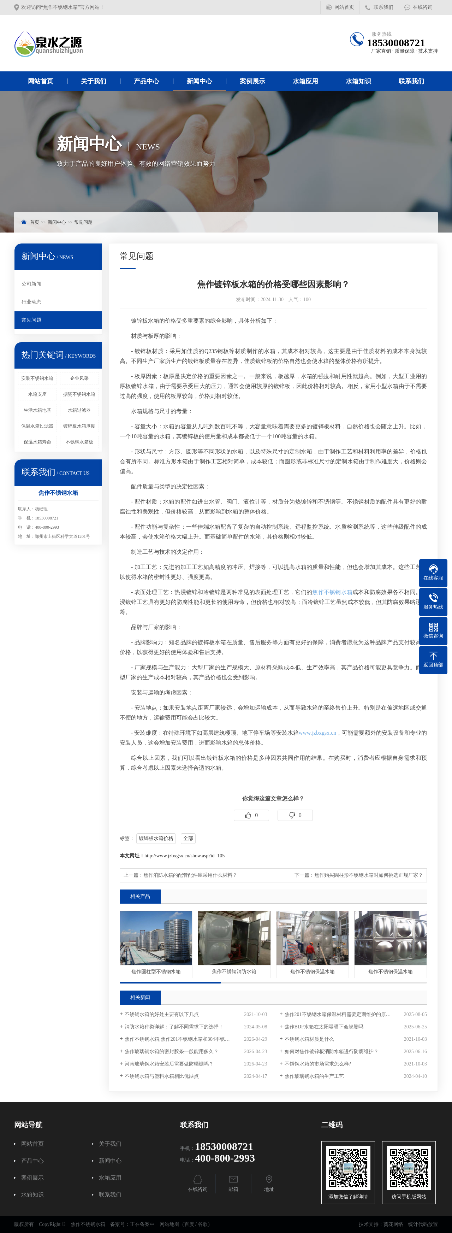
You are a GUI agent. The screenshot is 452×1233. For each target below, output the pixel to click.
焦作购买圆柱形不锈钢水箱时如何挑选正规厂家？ (368, 875)
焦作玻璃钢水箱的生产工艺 (314, 1076)
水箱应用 (305, 81)
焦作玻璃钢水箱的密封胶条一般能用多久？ (172, 1051)
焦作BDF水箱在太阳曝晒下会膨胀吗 (324, 1026)
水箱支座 (37, 394)
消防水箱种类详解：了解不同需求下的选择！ (174, 1026)
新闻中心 (199, 81)
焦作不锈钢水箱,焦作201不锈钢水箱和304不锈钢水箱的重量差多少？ (196, 1039)
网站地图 (169, 1224)
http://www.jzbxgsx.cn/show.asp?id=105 (184, 855)
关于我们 (93, 81)
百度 (189, 1224)
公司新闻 (31, 284)
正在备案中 (142, 1224)
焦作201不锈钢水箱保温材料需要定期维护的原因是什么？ (348, 1014)
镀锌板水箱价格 (156, 838)
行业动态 (31, 302)
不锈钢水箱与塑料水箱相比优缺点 (162, 1076)
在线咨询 (423, 7)
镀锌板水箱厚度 (79, 426)
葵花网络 (393, 1224)
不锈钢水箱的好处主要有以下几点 (162, 1014)
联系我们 (383, 7)
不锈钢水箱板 (79, 442)
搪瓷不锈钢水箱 (79, 394)
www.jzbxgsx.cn (318, 733)
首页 (34, 222)
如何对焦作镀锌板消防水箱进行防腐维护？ (332, 1051)
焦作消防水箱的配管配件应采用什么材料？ (190, 875)
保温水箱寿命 (37, 442)
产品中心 (146, 81)
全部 (188, 838)
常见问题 (83, 222)
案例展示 (252, 81)
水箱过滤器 (79, 410)
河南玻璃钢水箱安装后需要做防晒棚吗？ (169, 1064)
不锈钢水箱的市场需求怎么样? (318, 1064)
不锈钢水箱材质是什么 (309, 1039)
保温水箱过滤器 (37, 426)
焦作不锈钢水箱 (332, 592)
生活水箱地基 (37, 410)
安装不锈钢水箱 (37, 378)
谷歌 (203, 1224)
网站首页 (344, 7)
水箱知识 (358, 81)
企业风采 (79, 378)
